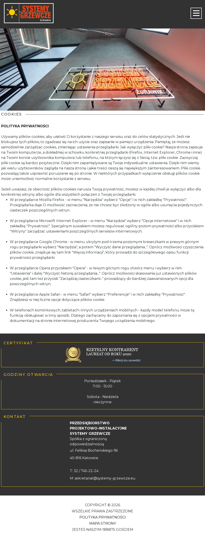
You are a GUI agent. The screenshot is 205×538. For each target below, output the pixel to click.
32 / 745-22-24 (85, 471)
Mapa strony (102, 523)
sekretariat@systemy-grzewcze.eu (105, 478)
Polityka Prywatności (102, 517)
